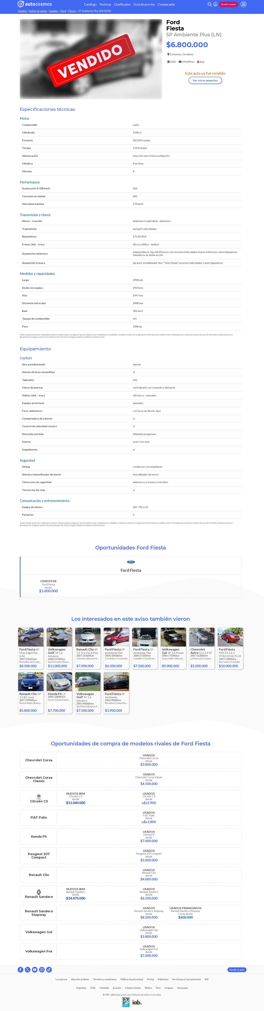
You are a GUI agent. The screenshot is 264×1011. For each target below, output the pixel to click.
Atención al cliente (80, 979)
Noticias (105, 4)
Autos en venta (38, 10)
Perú (158, 987)
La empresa (61, 979)
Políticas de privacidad (132, 979)
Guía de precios (144, 4)
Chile (92, 987)
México (148, 987)
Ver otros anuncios (205, 80)
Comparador (166, 4)
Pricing (150, 979)
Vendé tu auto (228, 4)
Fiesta (72, 10)
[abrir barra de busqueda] (210, 4)
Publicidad (163, 979)
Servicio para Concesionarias (186, 979)
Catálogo (90, 4)
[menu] (243, 4)
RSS (206, 979)
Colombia (104, 987)
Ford (63, 10)
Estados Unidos (133, 987)
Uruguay (169, 987)
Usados (22, 10)
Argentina (81, 987)
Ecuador (117, 987)
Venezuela (182, 987)
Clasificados (122, 4)
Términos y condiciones (105, 979)
